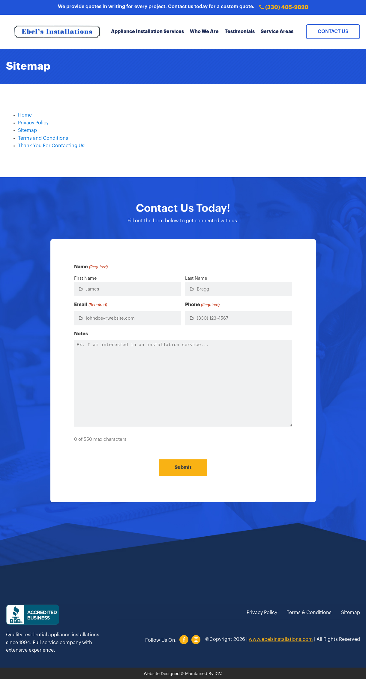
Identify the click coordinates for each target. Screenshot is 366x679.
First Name (85, 278)
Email (90, 305)
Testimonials (240, 31)
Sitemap (27, 130)
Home (25, 115)
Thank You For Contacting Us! (52, 145)
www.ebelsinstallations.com (281, 637)
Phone (202, 305)
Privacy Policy (33, 122)
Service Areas (277, 31)
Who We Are (204, 31)
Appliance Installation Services (147, 31)
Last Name (196, 278)
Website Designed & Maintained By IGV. (183, 672)
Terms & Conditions (309, 611)
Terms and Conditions (43, 138)
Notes (81, 333)
